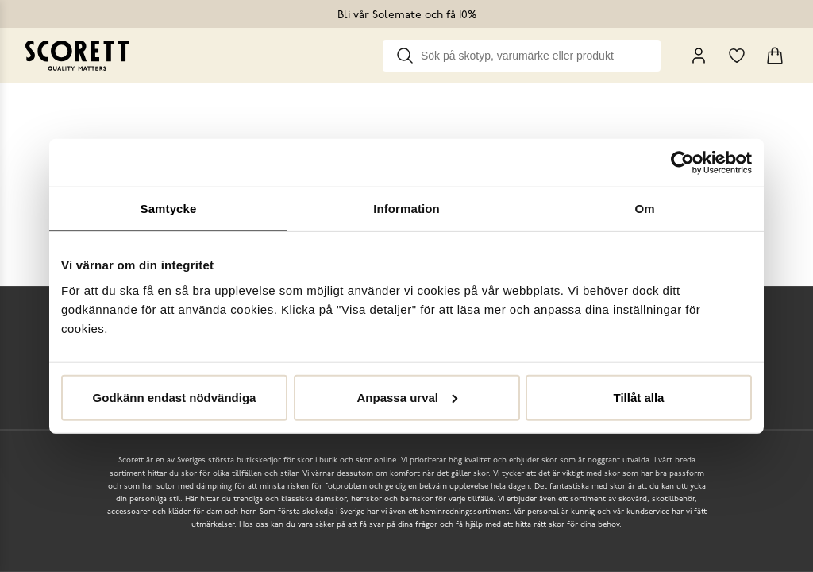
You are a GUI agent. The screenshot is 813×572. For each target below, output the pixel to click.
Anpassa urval (406, 397)
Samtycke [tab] (169, 208)
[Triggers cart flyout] (775, 55)
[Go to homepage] (77, 56)
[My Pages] (698, 55)
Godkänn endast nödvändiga (174, 397)
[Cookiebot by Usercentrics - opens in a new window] (682, 163)
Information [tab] (406, 208)
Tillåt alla (639, 397)
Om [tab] (644, 208)
